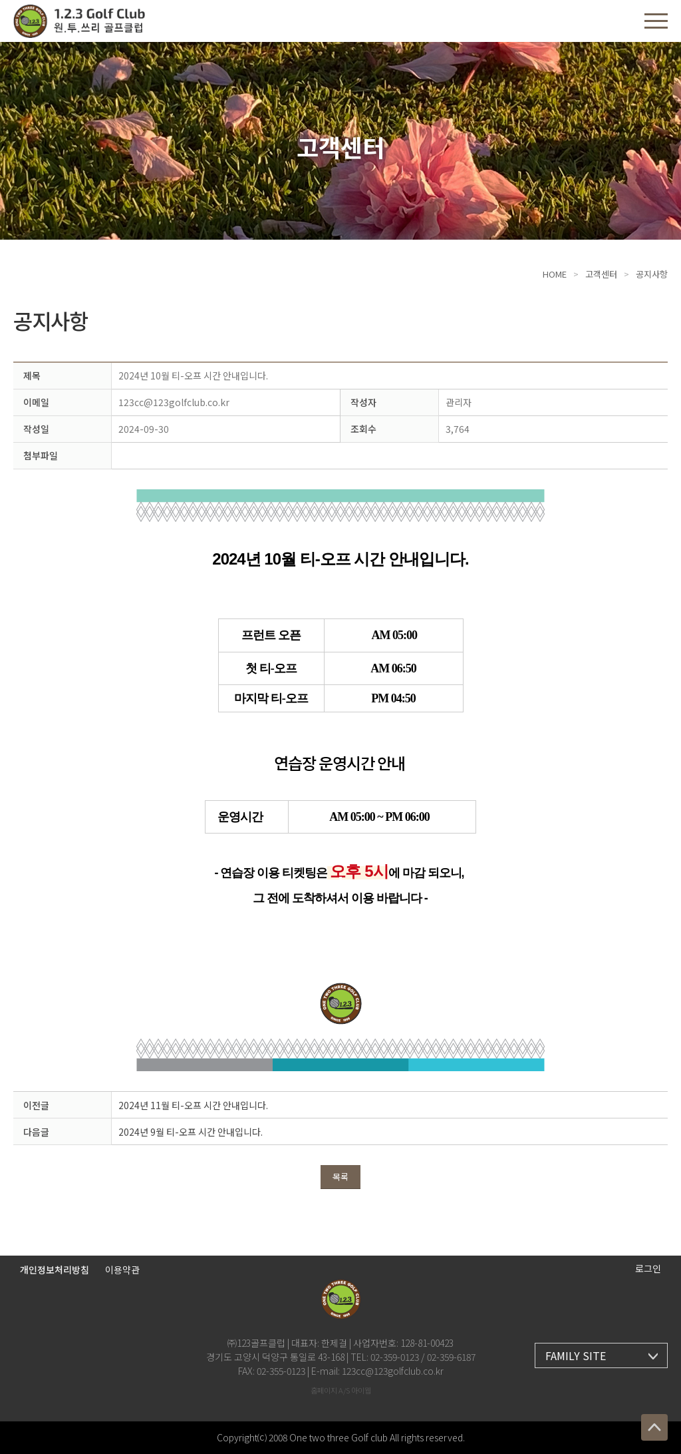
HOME (555, 274)
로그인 (648, 1268)
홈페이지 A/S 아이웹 (341, 1390)
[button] (656, 21)
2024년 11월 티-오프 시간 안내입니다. (193, 1105)
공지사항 (652, 274)
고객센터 (601, 274)
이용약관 (122, 1269)
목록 (340, 1176)
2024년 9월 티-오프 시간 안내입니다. (190, 1131)
